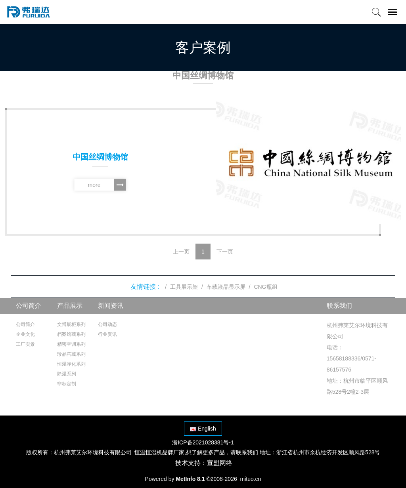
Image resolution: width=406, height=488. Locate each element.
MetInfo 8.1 (190, 479)
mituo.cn (250, 479)
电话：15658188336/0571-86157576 (351, 358)
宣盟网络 (219, 462)
